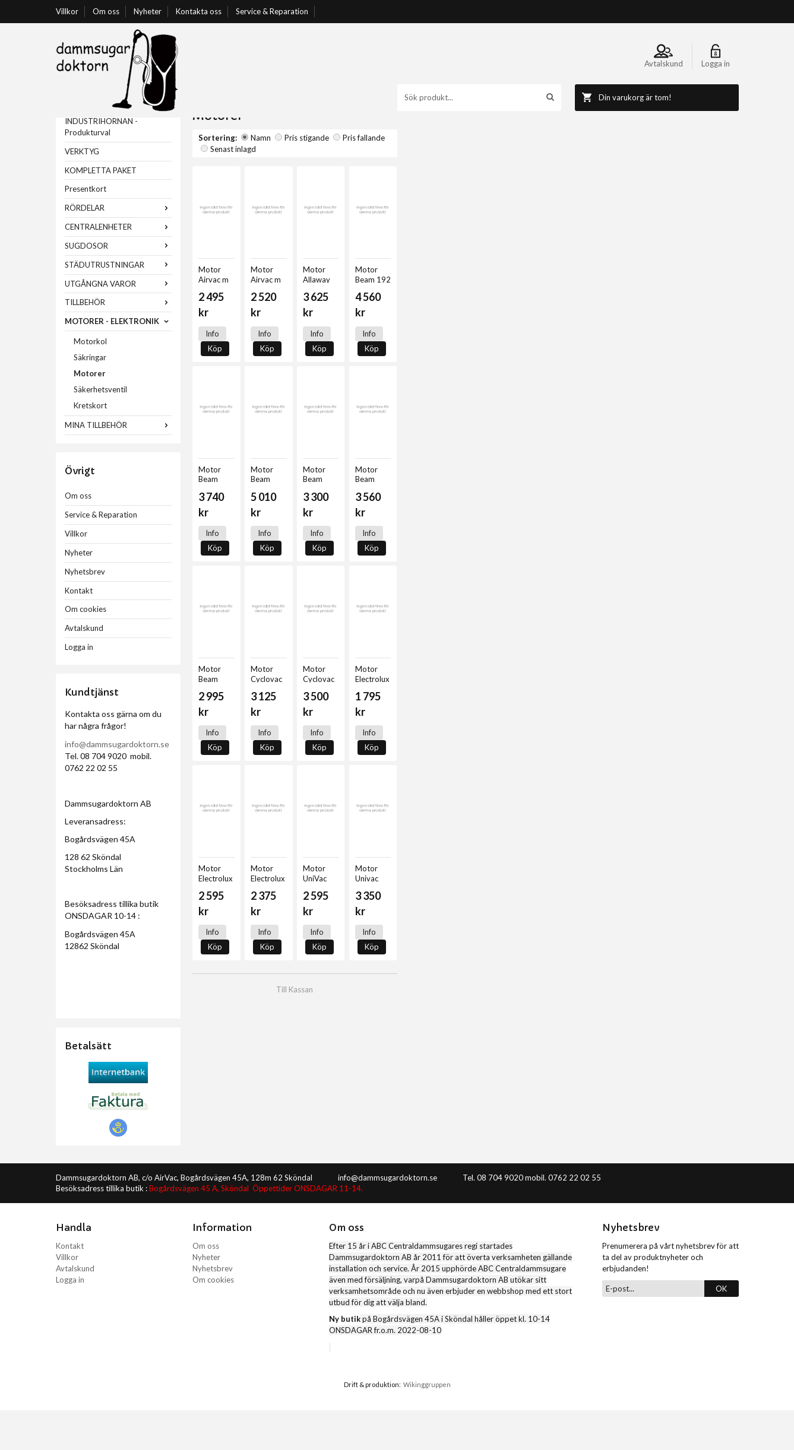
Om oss (106, 11)
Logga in (79, 686)
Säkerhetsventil (100, 429)
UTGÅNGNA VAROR (118, 323)
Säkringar (90, 397)
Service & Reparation (272, 11)
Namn (256, 177)
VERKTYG (82, 191)
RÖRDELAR (118, 247)
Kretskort (90, 445)
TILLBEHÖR (118, 342)
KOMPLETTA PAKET (101, 210)
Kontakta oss (199, 11)
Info (212, 346)
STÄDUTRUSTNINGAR (118, 304)
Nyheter (148, 11)
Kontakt (79, 630)
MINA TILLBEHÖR (118, 464)
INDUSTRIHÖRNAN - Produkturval (101, 166)
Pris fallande (359, 177)
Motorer (90, 413)
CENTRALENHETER (118, 266)
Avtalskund (84, 667)
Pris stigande (302, 177)
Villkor (67, 11)
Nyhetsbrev (85, 611)
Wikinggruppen (427, 1424)
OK (721, 1328)
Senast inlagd (416, 177)
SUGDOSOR (118, 285)
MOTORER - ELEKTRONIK (118, 361)
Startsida (208, 123)
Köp (245, 346)
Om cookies (85, 648)
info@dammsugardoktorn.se (117, 784)
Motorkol (90, 381)
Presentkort (85, 228)
